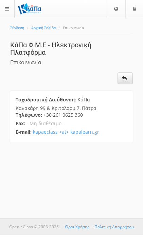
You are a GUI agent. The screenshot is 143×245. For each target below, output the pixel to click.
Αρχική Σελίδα (43, 28)
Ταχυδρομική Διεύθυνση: (46, 99)
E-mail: (24, 132)
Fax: (20, 123)
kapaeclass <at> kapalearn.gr (66, 132)
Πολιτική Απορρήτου (114, 227)
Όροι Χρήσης (77, 227)
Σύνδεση (17, 28)
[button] (116, 9)
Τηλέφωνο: (29, 115)
